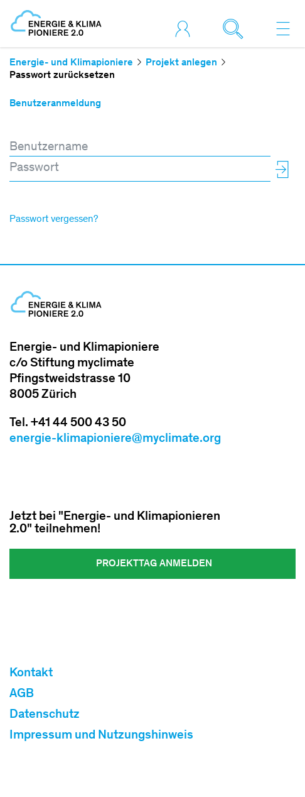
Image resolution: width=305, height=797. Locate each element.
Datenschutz (44, 715)
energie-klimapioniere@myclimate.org (115, 439)
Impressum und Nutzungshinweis (101, 736)
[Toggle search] (236, 28)
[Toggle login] (186, 28)
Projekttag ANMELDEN (153, 564)
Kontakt (31, 674)
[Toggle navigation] (283, 28)
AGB (21, 694)
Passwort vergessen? (53, 219)
